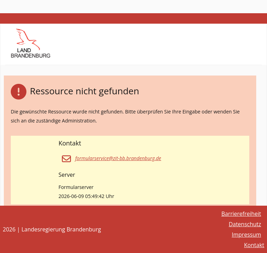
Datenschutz (245, 224)
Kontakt (254, 245)
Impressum (246, 234)
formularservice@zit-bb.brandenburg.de (118, 158)
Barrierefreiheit (241, 214)
